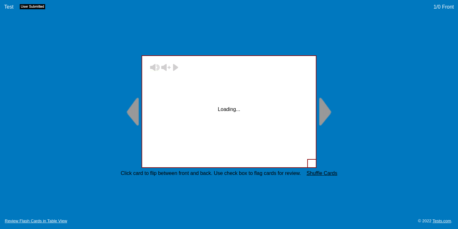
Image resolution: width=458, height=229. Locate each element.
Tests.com (442, 221)
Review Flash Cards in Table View (36, 221)
